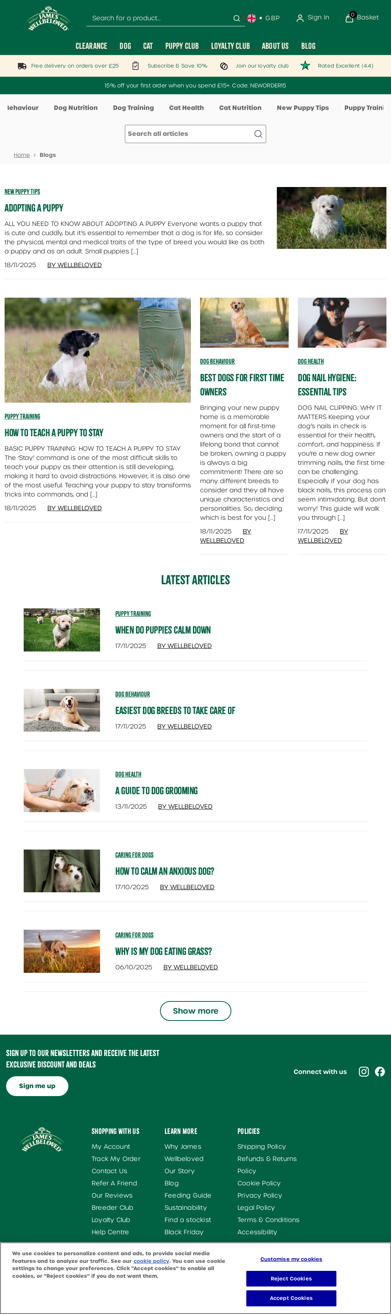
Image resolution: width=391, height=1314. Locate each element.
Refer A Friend (114, 1183)
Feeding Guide (188, 1195)
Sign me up (37, 1086)
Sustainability (186, 1208)
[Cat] (148, 46)
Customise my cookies (291, 1265)
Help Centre (110, 1232)
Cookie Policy (259, 1183)
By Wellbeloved (74, 265)
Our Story (180, 1171)
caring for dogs (134, 855)
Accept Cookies (291, 1304)
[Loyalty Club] (230, 46)
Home (22, 155)
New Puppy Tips (303, 107)
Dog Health (311, 361)
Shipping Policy (262, 1147)
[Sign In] (313, 18)
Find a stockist (188, 1220)
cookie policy (151, 1267)
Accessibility (258, 1232)
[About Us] (275, 46)
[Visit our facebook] (380, 1072)
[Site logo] (48, 18)
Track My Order (116, 1159)
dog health (128, 774)
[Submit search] (237, 18)
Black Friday (184, 1232)
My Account (111, 1147)
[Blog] (308, 46)
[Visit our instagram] (364, 1072)
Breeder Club (112, 1208)
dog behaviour (132, 694)
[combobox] (165, 18)
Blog (172, 1183)
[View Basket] (362, 18)
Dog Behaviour (217, 361)
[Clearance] (91, 46)
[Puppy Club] (182, 46)
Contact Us (109, 1171)
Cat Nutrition (240, 107)
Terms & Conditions (269, 1220)
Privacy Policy (260, 1195)
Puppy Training (22, 416)
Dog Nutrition (76, 107)
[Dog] (125, 46)
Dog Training (133, 107)
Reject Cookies (291, 1285)
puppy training (133, 613)
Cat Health (186, 107)
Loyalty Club (111, 1220)
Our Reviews (112, 1195)
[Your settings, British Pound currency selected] (263, 18)
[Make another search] (195, 134)
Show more (195, 1011)
